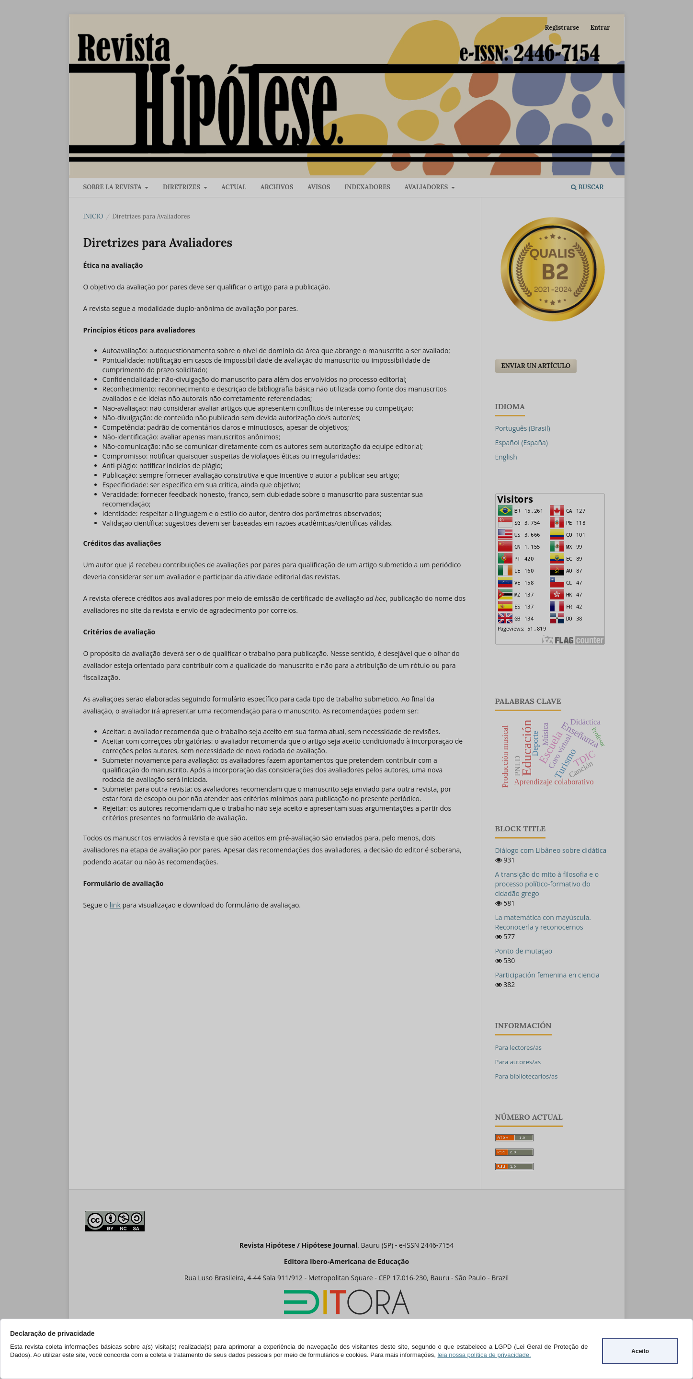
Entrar (600, 27)
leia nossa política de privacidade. (484, 1354)
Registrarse (562, 27)
